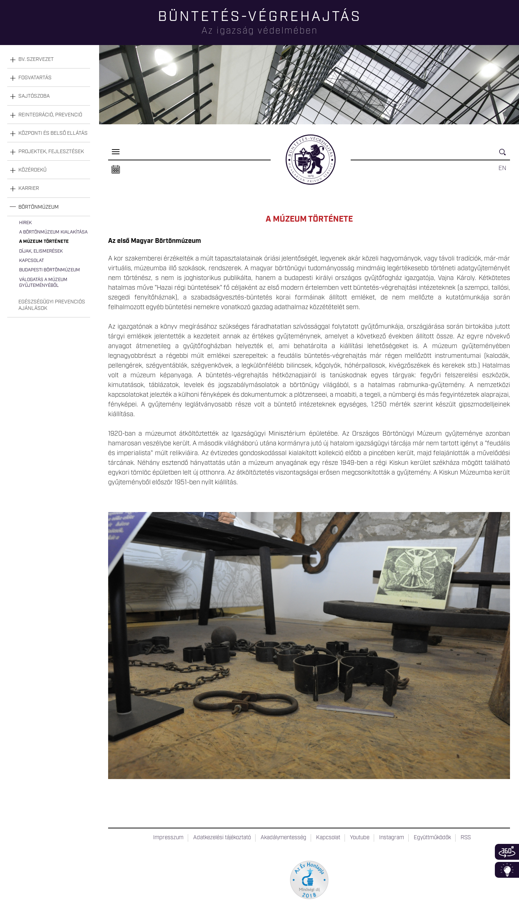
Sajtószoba (34, 96)
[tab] (48, 59)
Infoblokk (507, 870)
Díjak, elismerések (41, 251)
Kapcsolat (31, 261)
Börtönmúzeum (38, 207)
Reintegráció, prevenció (50, 115)
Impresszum (168, 837)
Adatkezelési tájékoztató (222, 837)
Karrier (28, 188)
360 (507, 852)
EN (502, 168)
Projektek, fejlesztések (51, 151)
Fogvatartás (35, 78)
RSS (466, 837)
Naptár (115, 169)
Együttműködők (432, 837)
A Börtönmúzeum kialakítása (53, 232)
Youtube (359, 837)
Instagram (391, 837)
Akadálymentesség (283, 837)
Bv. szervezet (36, 59)
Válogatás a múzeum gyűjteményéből (43, 283)
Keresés (504, 155)
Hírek (25, 223)
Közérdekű (32, 170)
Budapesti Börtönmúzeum (49, 270)
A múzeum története (44, 242)
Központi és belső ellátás (53, 133)
